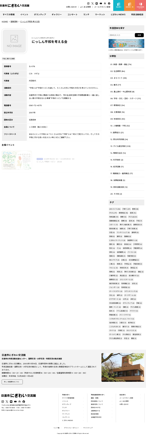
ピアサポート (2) (115, 299)
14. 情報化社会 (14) (118, 153)
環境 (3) (112, 272)
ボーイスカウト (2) (115, 291)
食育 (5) (119, 236)
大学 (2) (125, 299)
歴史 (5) (112, 244)
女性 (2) (134, 283)
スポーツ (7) (113, 225)
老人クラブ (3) (114, 260)
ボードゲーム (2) (130, 295)
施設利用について (97, 405)
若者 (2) (139, 303)
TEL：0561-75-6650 (8, 408)
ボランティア (40, 14)
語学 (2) (119, 295)
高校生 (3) (134, 268)
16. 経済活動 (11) (117, 167)
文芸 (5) (112, 232)
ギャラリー (57, 14)
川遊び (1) (123, 323)
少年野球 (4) (137, 244)
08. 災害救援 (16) (117, 112)
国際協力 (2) (113, 279)
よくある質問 (85, 7)
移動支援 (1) (113, 315)
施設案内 (123, 395)
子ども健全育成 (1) (115, 338)
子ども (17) (113, 213)
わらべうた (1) (131, 330)
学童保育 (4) (138, 248)
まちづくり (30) (114, 209)
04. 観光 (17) (115, 85)
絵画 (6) (122, 228)
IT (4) (119, 248)
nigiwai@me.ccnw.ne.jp (14, 411)
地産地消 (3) (131, 256)
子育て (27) (126, 209)
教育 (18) (135, 209)
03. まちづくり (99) (118, 78)
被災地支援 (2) (114, 283)
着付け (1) (126, 326)
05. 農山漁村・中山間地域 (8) (122, 92)
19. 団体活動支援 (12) (118, 187)
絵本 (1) (111, 311)
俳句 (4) (112, 252)
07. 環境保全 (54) (117, 105)
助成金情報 (94, 415)
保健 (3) (119, 264)
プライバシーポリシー (71, 429)
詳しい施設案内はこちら (13, 382)
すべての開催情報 (68, 399)
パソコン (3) (132, 252)
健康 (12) (123, 217)
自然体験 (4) (127, 248)
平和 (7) (139, 221)
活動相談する (95, 411)
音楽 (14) (133, 213)
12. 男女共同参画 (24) (119, 139)
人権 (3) (112, 264)
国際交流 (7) (138, 225)
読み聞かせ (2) (134, 275)
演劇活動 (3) (121, 256)
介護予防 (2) (113, 275)
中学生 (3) (127, 264)
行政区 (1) (121, 330)
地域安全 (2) (125, 287)
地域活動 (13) (113, 217)
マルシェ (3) (113, 268)
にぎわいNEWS (118, 14)
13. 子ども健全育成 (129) (120, 146)
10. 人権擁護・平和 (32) (120, 126)
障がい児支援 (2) (130, 272)
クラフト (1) (134, 311)
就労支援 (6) (113, 228)
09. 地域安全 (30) (117, 119)
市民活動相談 (137, 14)
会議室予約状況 (96, 418)
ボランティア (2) (128, 303)
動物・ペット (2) (115, 307)
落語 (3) (112, 256)
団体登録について (97, 402)
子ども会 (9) (133, 217)
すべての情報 (9, 14)
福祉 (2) (141, 272)
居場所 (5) (135, 232)
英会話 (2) (123, 275)
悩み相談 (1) (113, 323)
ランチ (86, 14)
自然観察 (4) (121, 252)
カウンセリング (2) (130, 291)
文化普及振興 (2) (115, 303)
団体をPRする (96, 408)
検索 (139, 35)
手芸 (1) (126, 338)
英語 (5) (112, 236)
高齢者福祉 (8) (114, 221)
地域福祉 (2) (125, 283)
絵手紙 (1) (131, 323)
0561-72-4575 (35, 105)
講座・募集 (94, 399)
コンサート (73, 14)
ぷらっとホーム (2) (126, 279)
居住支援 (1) (137, 334)
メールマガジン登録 (102, 7)
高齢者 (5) (127, 236)
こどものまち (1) (115, 326)
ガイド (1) (112, 330)
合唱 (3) (124, 260)
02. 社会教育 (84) (117, 71)
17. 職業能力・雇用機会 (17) (121, 173)
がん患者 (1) (127, 334)
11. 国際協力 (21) (117, 132)
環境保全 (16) (123, 213)
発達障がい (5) (132, 240)
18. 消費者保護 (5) (117, 180)
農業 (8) (124, 221)
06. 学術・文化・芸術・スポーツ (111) (125, 98)
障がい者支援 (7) (125, 225)
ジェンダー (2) (114, 287)
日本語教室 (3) (134, 260)
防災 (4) (112, 248)
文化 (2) (112, 295)
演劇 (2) (125, 307)
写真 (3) (119, 272)
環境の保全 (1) (136, 326)
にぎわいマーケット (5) (117, 240)
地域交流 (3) (124, 268)
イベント (24, 14)
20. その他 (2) (116, 194)
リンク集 (56, 429)
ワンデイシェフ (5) (123, 232)
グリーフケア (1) (125, 315)
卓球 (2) (133, 299)
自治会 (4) (127, 244)
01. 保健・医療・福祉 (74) (120, 64)
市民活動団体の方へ (98, 395)
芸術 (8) (131, 221)
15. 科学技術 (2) (116, 160)
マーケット (100, 14)
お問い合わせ (71, 7)
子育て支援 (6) (132, 228)
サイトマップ (88, 429)
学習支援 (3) (138, 264)
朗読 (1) (133, 338)
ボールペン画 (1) (115, 334)
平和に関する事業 (8, 59)
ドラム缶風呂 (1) (122, 311)
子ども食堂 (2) (136, 307)
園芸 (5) (119, 244)
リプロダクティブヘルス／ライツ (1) (121, 319)
